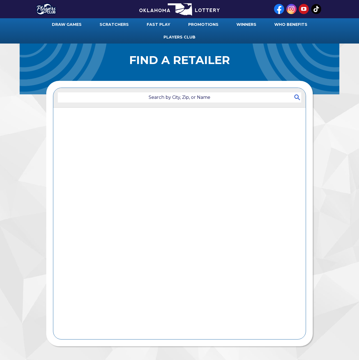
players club (179, 37)
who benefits (290, 24)
